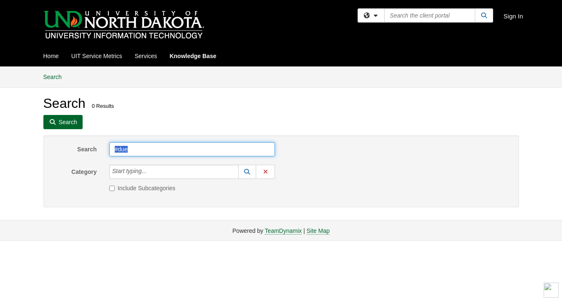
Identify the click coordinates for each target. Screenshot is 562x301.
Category (84, 171)
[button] (247, 172)
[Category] (151, 171)
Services (146, 56)
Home (51, 56)
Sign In (513, 16)
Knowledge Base (192, 56)
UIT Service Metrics (96, 56)
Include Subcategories (142, 188)
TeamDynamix (283, 230)
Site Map (318, 230)
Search (55, 76)
